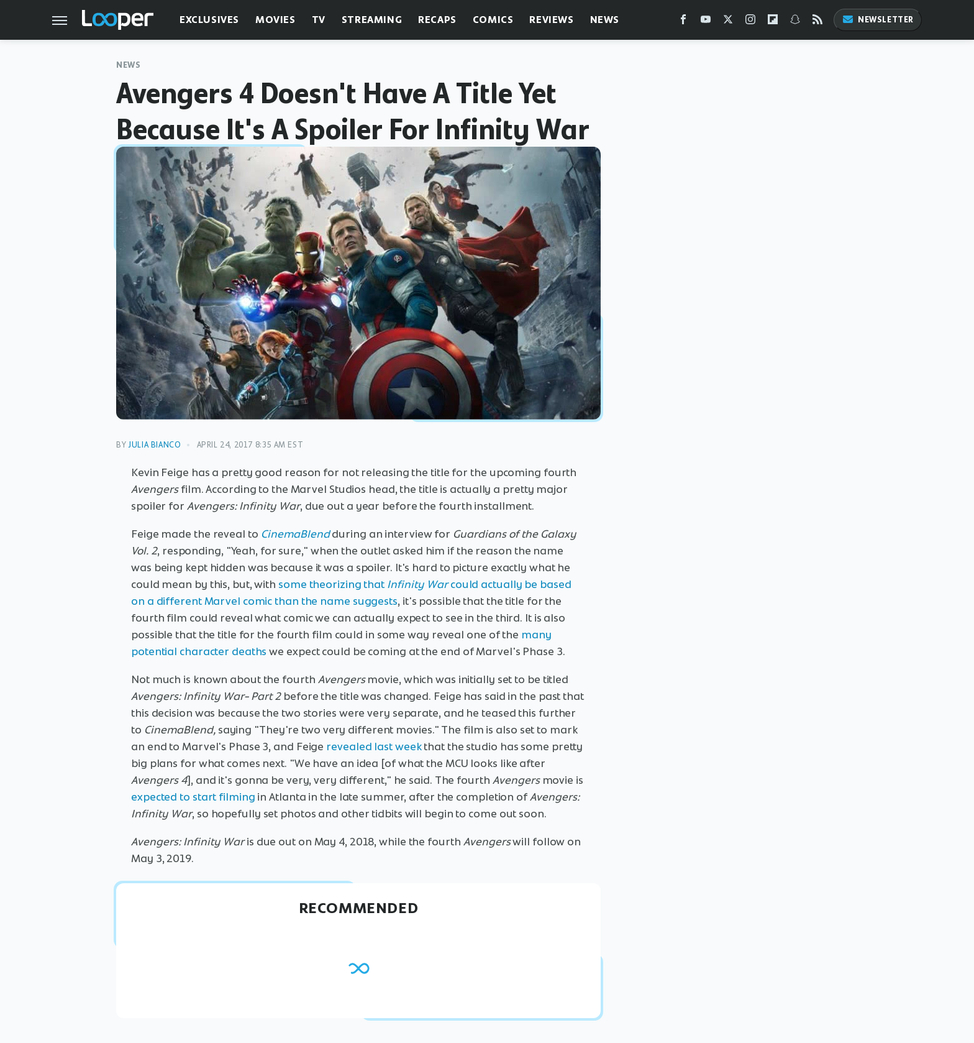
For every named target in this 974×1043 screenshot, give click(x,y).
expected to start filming (193, 796)
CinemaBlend (295, 533)
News (604, 19)
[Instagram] (750, 22)
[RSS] (817, 22)
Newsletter (878, 19)
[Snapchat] (795, 22)
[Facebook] (683, 22)
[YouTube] (705, 22)
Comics (493, 19)
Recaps (437, 19)
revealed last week (373, 746)
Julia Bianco (154, 444)
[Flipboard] (773, 22)
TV (318, 19)
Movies (275, 19)
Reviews (551, 19)
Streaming (372, 19)
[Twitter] (728, 22)
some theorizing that (363, 584)
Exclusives (209, 19)
